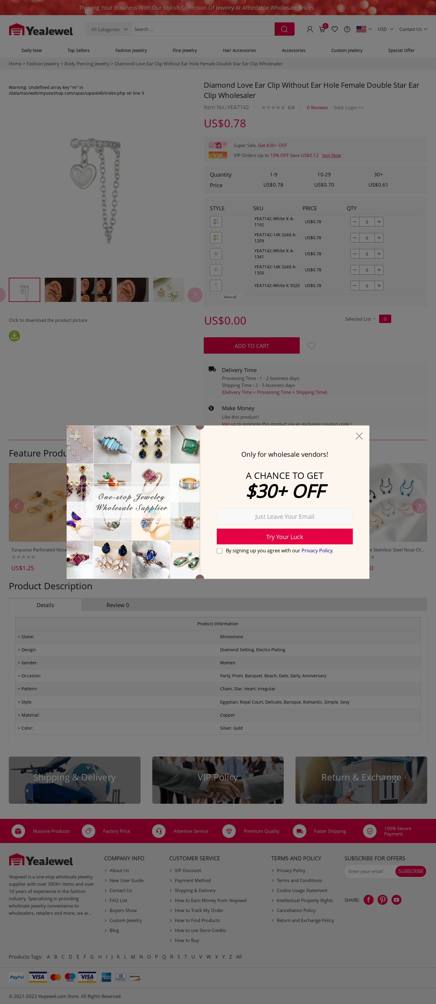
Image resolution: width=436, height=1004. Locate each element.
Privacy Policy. (317, 550)
